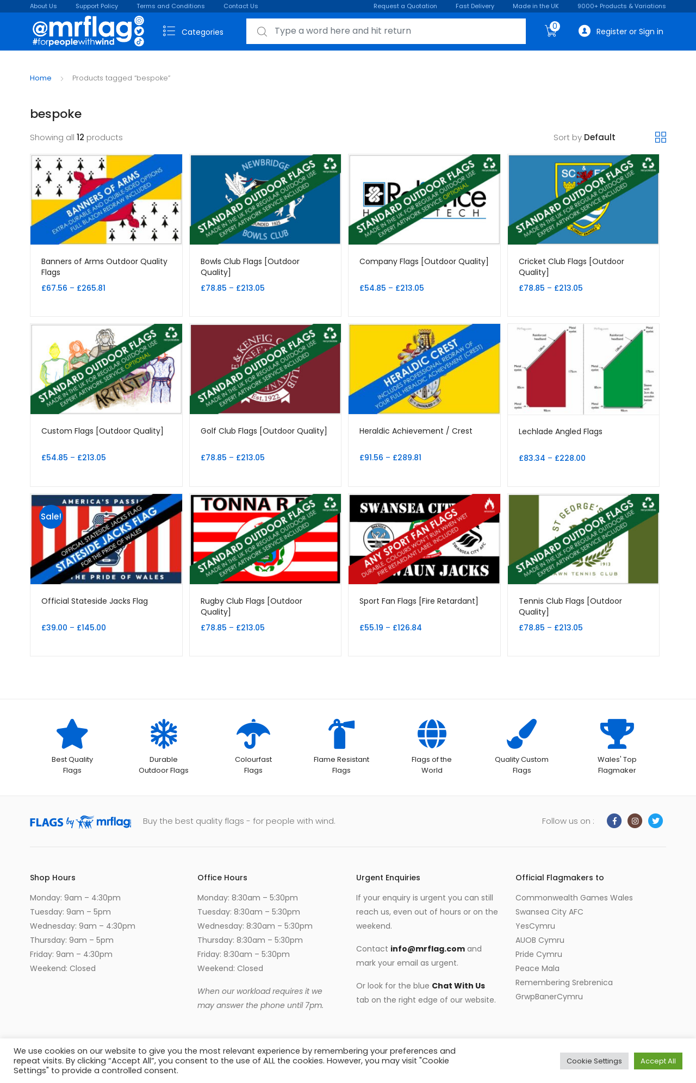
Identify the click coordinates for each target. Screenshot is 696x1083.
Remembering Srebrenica (564, 982)
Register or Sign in (621, 31)
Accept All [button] (658, 1061)
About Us (43, 6)
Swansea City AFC (549, 911)
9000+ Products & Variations (621, 6)
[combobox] (386, 31)
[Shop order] (619, 138)
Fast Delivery (475, 6)
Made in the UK (536, 6)
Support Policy (97, 6)
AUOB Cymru (539, 940)
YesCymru (535, 926)
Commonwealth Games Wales (574, 897)
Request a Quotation (405, 6)
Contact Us (240, 6)
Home (41, 78)
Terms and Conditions (170, 6)
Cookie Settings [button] (594, 1061)
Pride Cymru (538, 954)
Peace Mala (537, 968)
